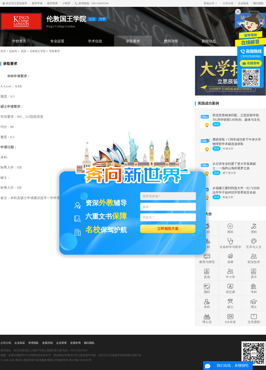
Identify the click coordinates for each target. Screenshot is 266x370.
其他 (207, 273)
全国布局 (75, 342)
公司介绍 (228, 3)
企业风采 (243, 3)
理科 (254, 228)
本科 (207, 303)
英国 (23, 51)
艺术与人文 (254, 243)
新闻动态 (209, 41)
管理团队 (33, 342)
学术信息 (95, 41)
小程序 (66, 3)
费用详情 (171, 41)
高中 (254, 273)
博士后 (207, 318)
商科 (230, 228)
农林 (230, 258)
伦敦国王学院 (38, 51)
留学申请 (37, 3)
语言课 (230, 288)
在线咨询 (253, 63)
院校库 (13, 51)
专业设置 (57, 41)
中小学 (230, 273)
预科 (207, 288)
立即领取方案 (167, 228)
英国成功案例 (208, 103)
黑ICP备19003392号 (80, 360)
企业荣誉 (61, 342)
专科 (254, 288)
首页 (3, 51)
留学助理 (52, 3)
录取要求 (133, 41)
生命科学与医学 (230, 243)
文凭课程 (254, 318)
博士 (254, 303)
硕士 (230, 303)
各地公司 (210, 3)
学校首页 (19, 41)
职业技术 (254, 258)
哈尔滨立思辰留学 (14, 3)
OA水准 (230, 318)
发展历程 (47, 342)
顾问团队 (258, 3)
